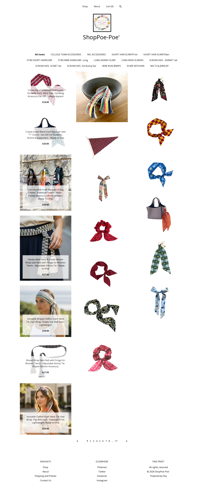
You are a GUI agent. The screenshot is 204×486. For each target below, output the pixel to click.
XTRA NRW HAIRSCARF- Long (73, 60)
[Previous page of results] (78, 441)
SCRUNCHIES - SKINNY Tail (163, 60)
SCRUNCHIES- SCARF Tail (48, 65)
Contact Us (45, 480)
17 (116, 441)
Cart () (109, 6)
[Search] (120, 6)
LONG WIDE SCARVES (132, 60)
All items (40, 54)
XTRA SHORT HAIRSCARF (39, 60)
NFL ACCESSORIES (96, 54)
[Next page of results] (126, 441)
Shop (85, 6)
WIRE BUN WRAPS (111, 65)
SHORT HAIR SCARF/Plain (156, 54)
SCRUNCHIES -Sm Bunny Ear (81, 65)
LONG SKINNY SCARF (105, 60)
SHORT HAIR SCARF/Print (124, 54)
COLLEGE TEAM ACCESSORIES (66, 54)
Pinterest (102, 467)
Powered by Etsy (158, 475)
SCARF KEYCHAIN (135, 65)
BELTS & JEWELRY (159, 65)
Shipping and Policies (45, 475)
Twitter (102, 471)
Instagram (102, 480)
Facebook (102, 475)
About (97, 6)
